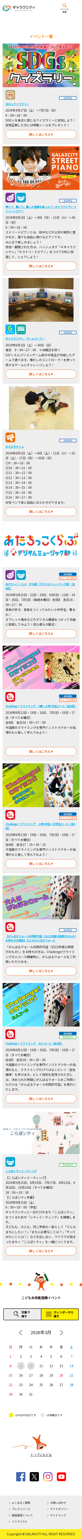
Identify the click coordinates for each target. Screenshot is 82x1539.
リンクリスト (20, 1521)
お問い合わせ (58, 1502)
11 (41, 1366)
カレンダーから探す (63, 1314)
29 (10, 1394)
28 (71, 1385)
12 (51, 1366)
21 (71, 1375)
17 (31, 1375)
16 (21, 1375)
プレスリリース (21, 1509)
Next (61, 1332)
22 (10, 1385)
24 (31, 1385)
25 (41, 1385)
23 (21, 1385)
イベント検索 (64, 10)
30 (21, 1394)
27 (61, 1385)
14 (71, 1366)
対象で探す (25, 1314)
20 (61, 1375)
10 (31, 1366)
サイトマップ (58, 1515)
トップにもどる (41, 1455)
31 (31, 1394)
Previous (20, 1332)
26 (51, 1385)
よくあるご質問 (21, 1502)
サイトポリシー (59, 1509)
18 (41, 1375)
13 (61, 1366)
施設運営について (22, 1515)
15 (10, 1375)
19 (51, 1375)
